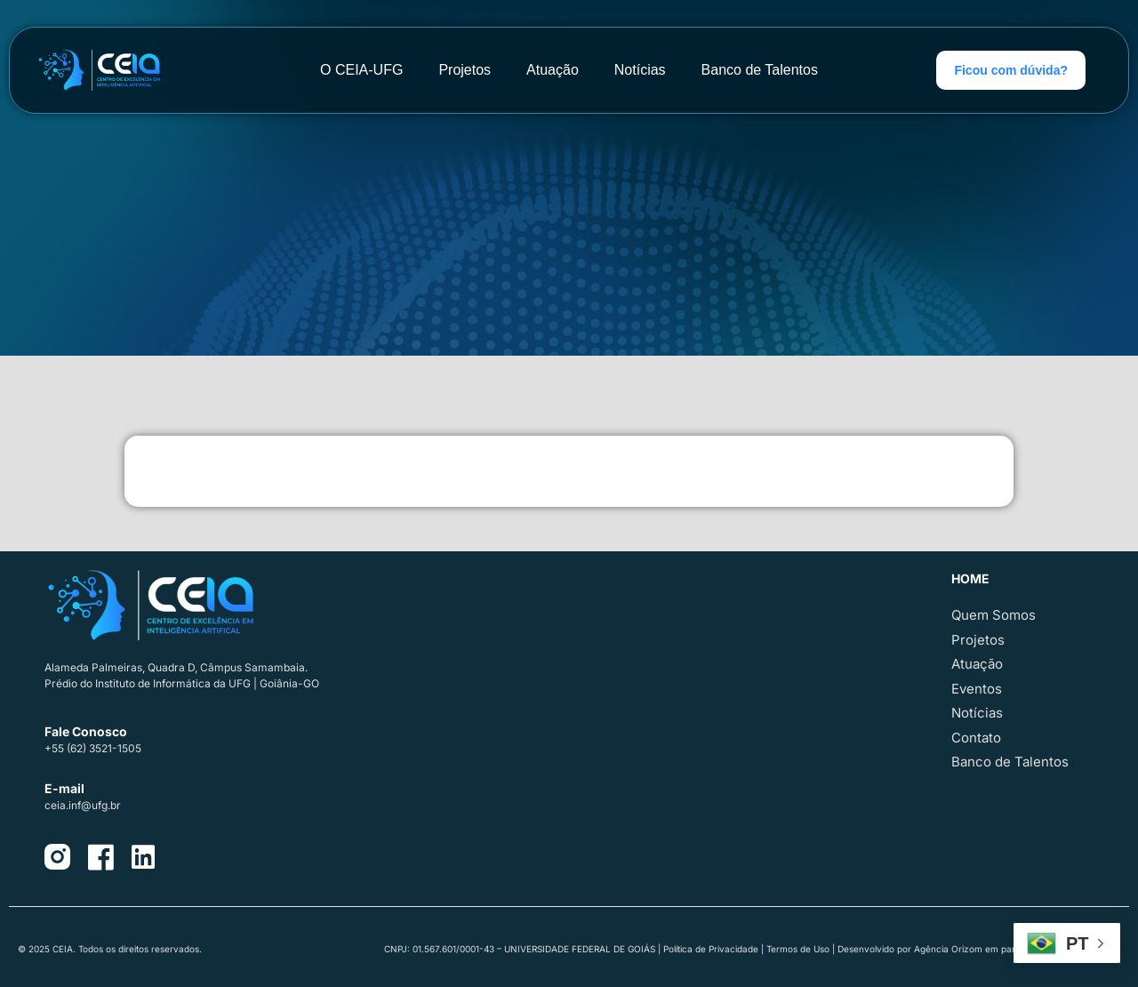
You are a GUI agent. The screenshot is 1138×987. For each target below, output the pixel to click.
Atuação (552, 69)
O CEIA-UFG (361, 69)
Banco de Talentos (759, 69)
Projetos (464, 69)
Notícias (640, 69)
